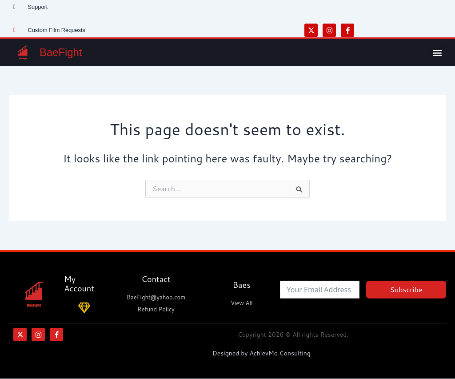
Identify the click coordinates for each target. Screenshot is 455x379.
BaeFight (62, 52)
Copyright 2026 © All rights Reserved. (293, 334)
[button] (437, 52)
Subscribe (406, 289)
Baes (242, 284)
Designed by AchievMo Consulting (261, 353)
